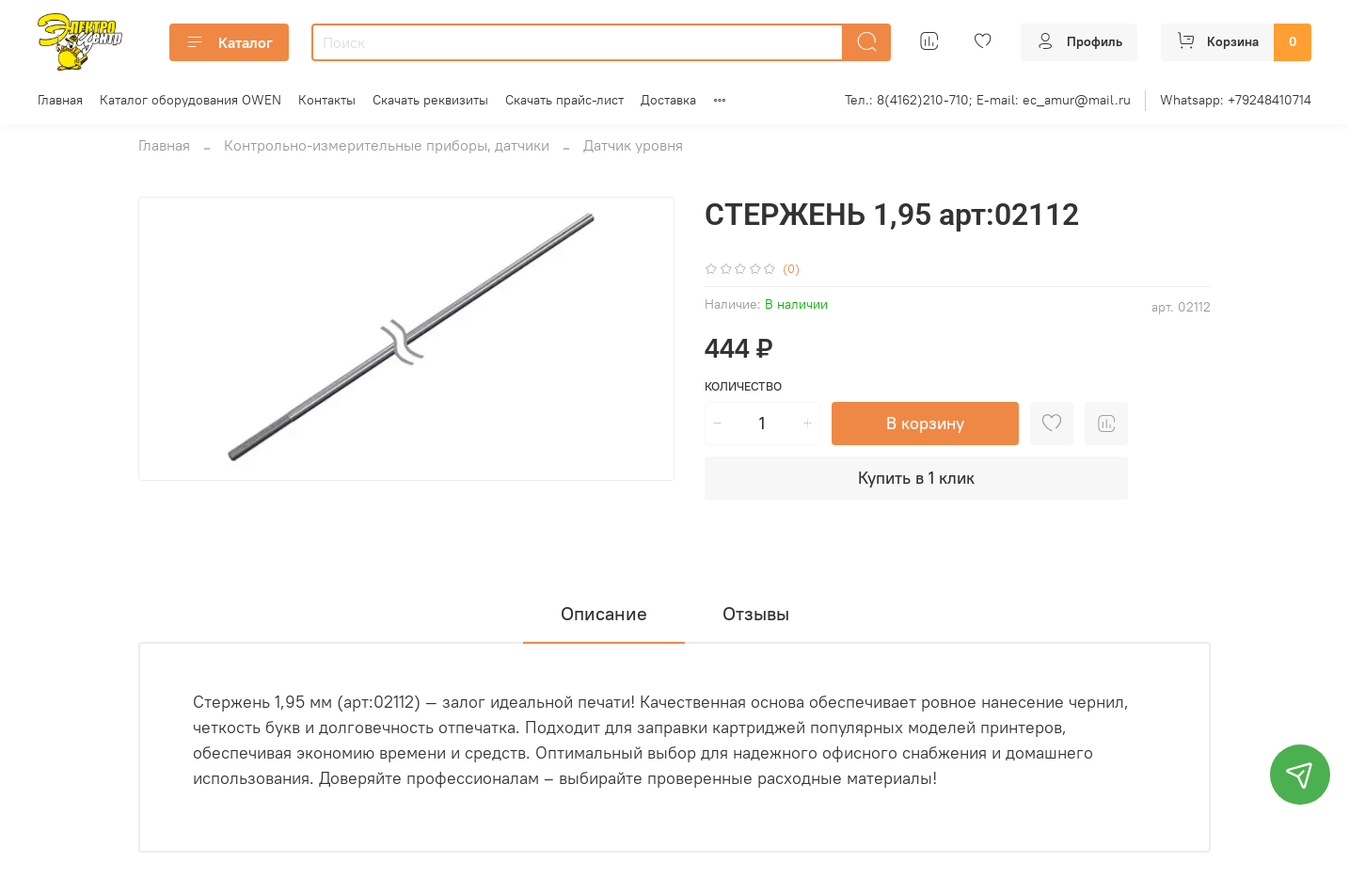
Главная (60, 99)
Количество (743, 386)
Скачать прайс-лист (564, 99)
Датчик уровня (633, 145)
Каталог (229, 42)
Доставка (668, 99)
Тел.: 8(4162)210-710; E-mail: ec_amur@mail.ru (988, 99)
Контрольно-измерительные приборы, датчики (386, 145)
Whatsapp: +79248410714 (1235, 99)
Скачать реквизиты (430, 99)
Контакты (327, 99)
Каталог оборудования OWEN (190, 99)
